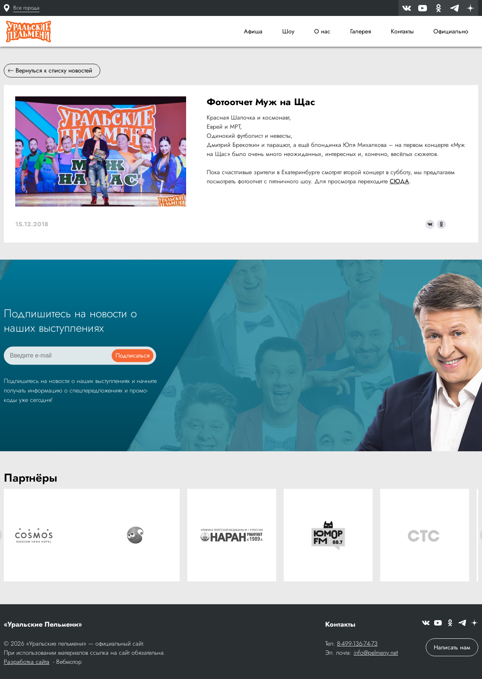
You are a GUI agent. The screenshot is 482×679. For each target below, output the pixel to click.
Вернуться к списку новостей (50, 70)
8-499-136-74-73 (357, 643)
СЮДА (399, 181)
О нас (322, 31)
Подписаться (132, 355)
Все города (26, 7)
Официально (450, 31)
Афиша (253, 31)
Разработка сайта (26, 661)
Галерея (360, 31)
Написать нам (452, 647)
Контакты (402, 31)
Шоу (288, 31)
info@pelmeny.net (376, 652)
